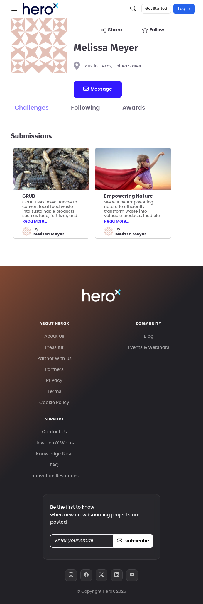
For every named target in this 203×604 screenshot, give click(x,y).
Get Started (156, 9)
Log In (184, 9)
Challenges (32, 108)
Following (85, 108)
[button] (14, 9)
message (97, 88)
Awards (133, 108)
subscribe (133, 541)
